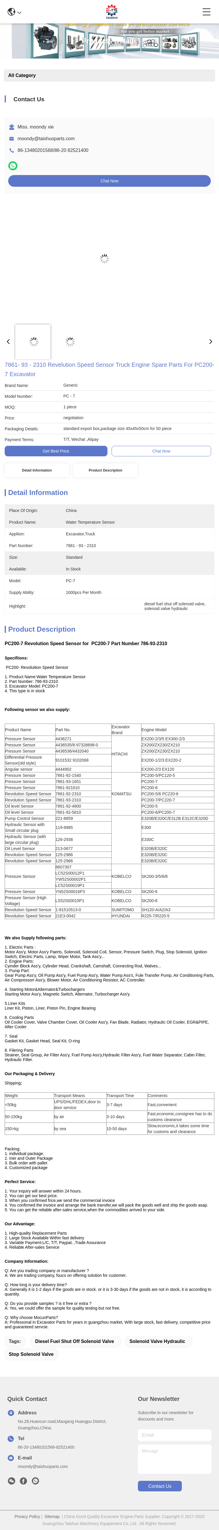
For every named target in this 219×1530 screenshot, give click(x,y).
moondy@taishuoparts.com (46, 138)
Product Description (105, 470)
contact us (159, 1486)
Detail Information (37, 470)
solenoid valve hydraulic (157, 1341)
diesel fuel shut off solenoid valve (74, 1341)
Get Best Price (56, 451)
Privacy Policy (27, 1516)
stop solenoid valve (31, 1354)
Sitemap (52, 1516)
